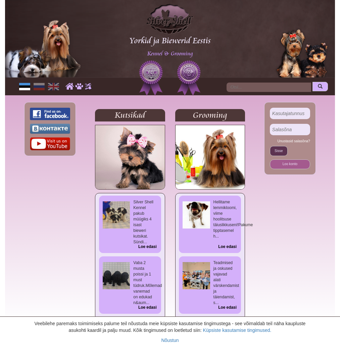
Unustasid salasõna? (293, 141)
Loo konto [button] (290, 164)
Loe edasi (147, 246)
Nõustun (170, 340)
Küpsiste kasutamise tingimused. (237, 330)
